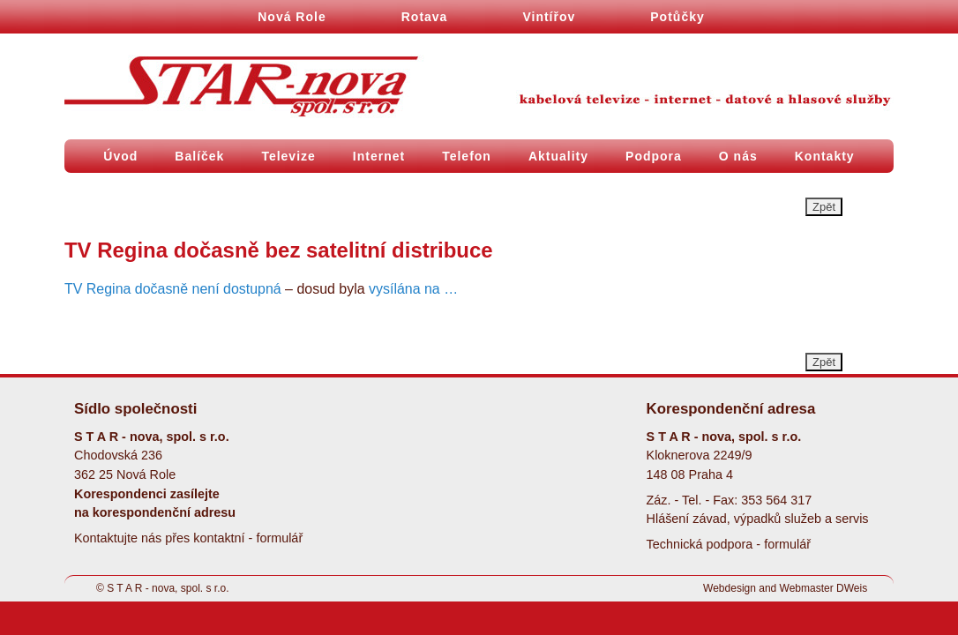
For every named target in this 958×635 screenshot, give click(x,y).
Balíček (199, 156)
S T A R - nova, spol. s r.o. (167, 588)
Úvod (120, 156)
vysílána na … (413, 288)
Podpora (653, 156)
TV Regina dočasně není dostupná (172, 288)
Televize (288, 156)
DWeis (851, 588)
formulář (279, 538)
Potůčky (677, 17)
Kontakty (825, 156)
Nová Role (292, 17)
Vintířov (548, 17)
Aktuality (558, 156)
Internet (379, 156)
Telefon (466, 156)
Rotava (424, 17)
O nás (738, 156)
